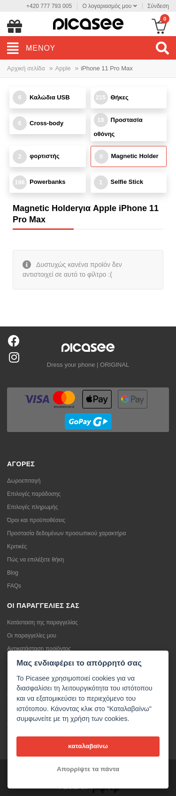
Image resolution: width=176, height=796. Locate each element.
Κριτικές (17, 546)
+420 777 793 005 (49, 6)
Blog (12, 572)
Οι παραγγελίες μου (31, 635)
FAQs (14, 586)
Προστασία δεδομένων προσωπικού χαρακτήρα (66, 533)
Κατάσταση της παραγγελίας (42, 622)
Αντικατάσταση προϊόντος (39, 648)
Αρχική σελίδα (26, 68)
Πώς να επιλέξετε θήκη (35, 559)
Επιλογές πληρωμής (32, 507)
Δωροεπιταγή (23, 481)
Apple (63, 68)
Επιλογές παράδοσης (34, 494)
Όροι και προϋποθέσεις (36, 520)
